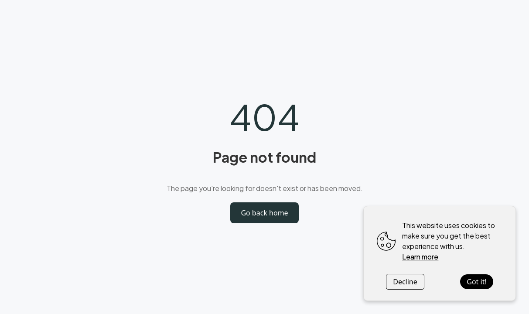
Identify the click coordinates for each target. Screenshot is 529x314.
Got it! (476, 282)
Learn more (420, 256)
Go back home (264, 213)
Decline (405, 282)
